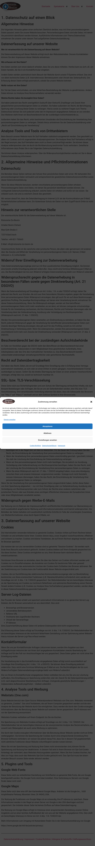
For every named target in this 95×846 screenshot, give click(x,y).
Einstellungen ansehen (47, 440)
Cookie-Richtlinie (35, 446)
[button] (91, 402)
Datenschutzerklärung (49, 446)
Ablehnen (47, 433)
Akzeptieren (47, 426)
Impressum (61, 446)
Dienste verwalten (9, 420)
